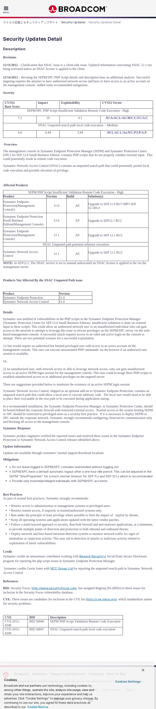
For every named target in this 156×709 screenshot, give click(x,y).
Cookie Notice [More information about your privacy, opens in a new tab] (37, 707)
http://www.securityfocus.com (54, 588)
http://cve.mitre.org (101, 599)
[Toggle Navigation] (6, 9)
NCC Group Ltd (61, 568)
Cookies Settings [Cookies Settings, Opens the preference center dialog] (128, 681)
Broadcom (78, 9)
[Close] (143, 670)
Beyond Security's (92, 556)
